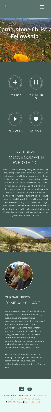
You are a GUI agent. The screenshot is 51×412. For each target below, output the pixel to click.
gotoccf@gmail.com (35, 402)
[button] (42, 7)
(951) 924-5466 (14, 402)
